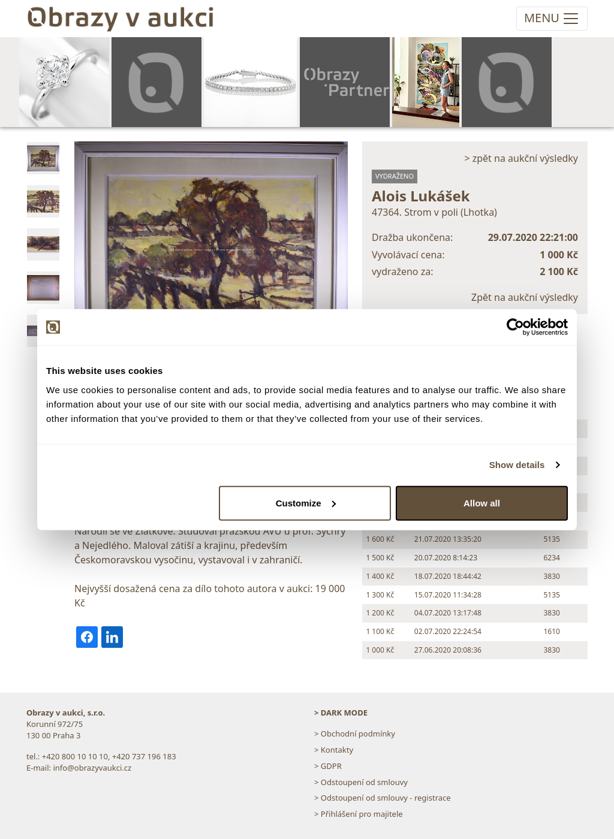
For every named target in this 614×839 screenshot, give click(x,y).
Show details (517, 465)
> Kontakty (333, 749)
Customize (306, 502)
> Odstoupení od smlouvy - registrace (382, 797)
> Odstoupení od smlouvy (361, 782)
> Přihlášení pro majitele (358, 813)
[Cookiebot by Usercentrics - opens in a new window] (515, 327)
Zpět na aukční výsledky (524, 297)
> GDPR (328, 765)
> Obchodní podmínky (354, 733)
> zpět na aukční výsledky (521, 158)
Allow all (481, 502)
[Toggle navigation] (552, 19)
